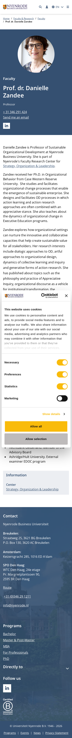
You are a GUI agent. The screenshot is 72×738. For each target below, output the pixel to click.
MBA (6, 646)
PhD (6, 659)
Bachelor (9, 634)
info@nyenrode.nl (16, 605)
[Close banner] (66, 295)
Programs (10, 733)
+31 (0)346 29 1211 (17, 596)
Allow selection (36, 439)
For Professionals (15, 652)
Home (6, 18)
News (37, 733)
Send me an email (16, 117)
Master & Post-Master (19, 640)
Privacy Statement (56, 733)
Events (25, 733)
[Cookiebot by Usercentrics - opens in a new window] (43, 295)
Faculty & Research (23, 18)
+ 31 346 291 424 (15, 112)
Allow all (36, 426)
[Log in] (47, 7)
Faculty (41, 18)
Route (7, 587)
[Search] (40, 7)
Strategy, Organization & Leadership (29, 166)
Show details (51, 414)
